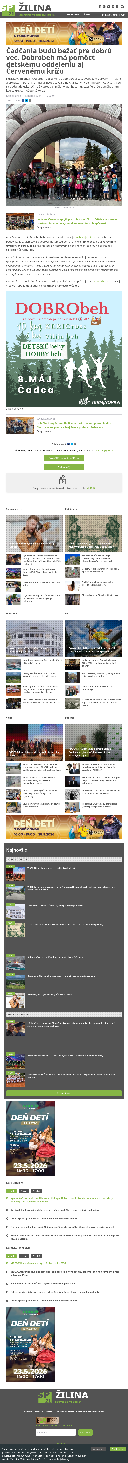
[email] (30, 100)
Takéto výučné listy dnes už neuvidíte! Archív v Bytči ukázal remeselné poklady (55, 1292)
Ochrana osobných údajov (57, 1459)
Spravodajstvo (73, 14)
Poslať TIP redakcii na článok (64, 458)
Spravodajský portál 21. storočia (37, 14)
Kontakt (28, 1411)
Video (9, 717)
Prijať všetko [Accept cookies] (117, 1449)
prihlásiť (90, 488)
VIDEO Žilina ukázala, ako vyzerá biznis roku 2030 (38, 1263)
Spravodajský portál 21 (68, 1401)
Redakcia (38, 1411)
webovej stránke (85, 237)
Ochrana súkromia (65, 1411)
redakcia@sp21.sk (104, 450)
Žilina (35, 7)
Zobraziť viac (64, 1093)
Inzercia (50, 1411)
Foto (67, 613)
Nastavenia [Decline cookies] (98, 1449)
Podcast (69, 717)
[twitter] (26, 100)
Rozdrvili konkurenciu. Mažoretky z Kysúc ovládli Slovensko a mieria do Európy (55, 1210)
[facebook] (23, 100)
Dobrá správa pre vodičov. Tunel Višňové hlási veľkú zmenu (44, 1218)
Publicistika (71, 509)
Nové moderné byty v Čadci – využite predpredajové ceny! (43, 1283)
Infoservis (11, 613)
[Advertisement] (64, 944)
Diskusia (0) (64, 467)
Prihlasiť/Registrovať (113, 14)
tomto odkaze (100, 281)
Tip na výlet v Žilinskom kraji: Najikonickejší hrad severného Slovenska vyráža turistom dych (62, 1227)
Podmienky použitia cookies (90, 1411)
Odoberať (85, 1432)
